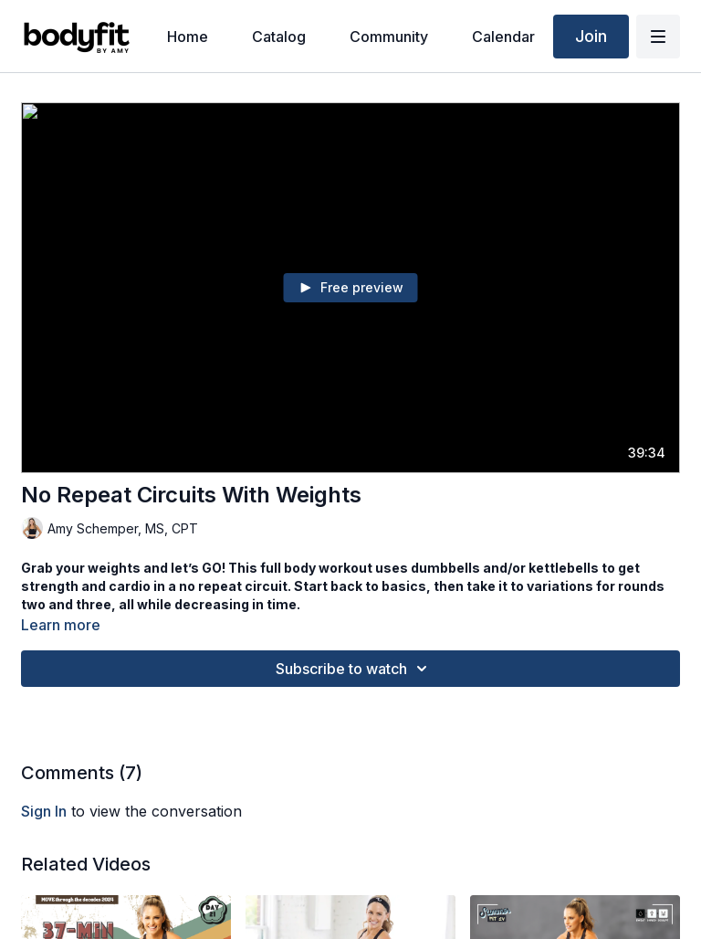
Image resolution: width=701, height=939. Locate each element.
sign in (44, 811)
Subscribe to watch (354, 669)
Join (591, 36)
